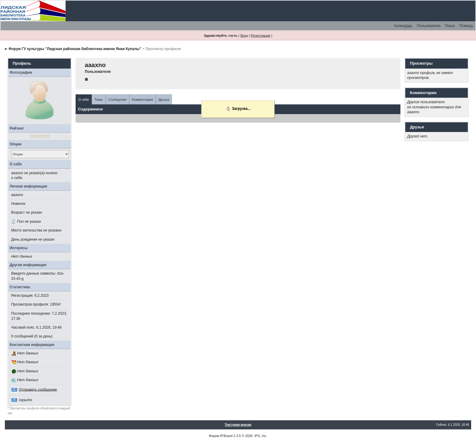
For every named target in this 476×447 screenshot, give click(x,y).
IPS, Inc (260, 436)
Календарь (403, 26)
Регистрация (260, 35)
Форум (214, 436)
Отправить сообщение (38, 389)
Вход (244, 35)
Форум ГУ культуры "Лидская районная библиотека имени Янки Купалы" (74, 49)
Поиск (450, 26)
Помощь (466, 26)
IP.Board (226, 436)
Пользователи (428, 26)
